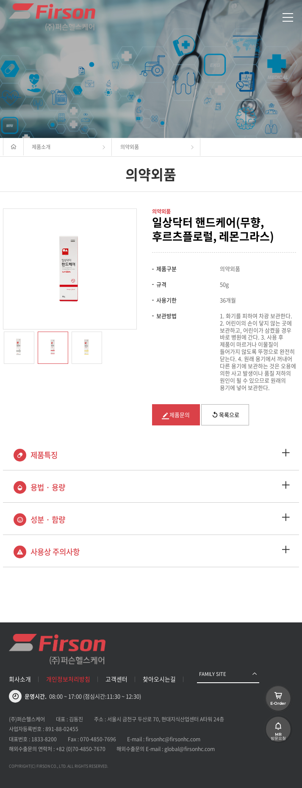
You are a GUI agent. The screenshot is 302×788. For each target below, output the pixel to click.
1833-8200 (44, 739)
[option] (70, 268)
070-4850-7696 (98, 739)
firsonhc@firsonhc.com (173, 739)
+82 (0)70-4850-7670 (80, 749)
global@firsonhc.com (189, 749)
